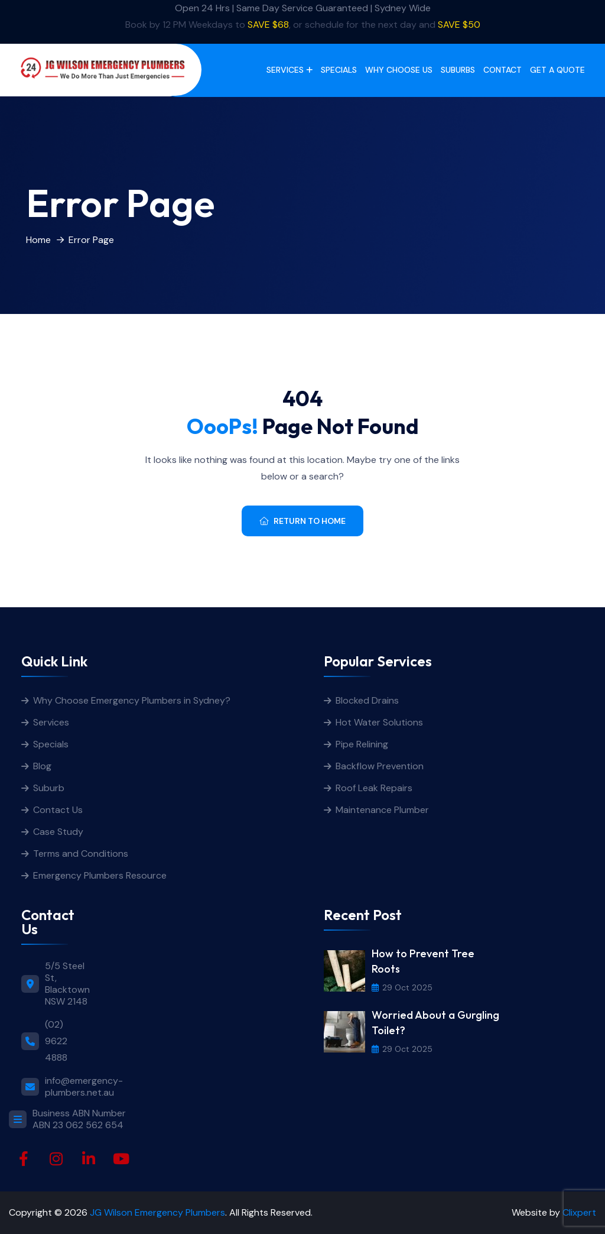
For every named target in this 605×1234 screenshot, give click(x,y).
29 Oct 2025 (402, 987)
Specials (339, 69)
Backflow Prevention (380, 766)
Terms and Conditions (80, 853)
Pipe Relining (362, 744)
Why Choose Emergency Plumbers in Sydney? (133, 700)
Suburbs (458, 69)
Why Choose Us (398, 69)
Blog (42, 766)
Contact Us (58, 810)
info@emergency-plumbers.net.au (84, 1087)
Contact (502, 69)
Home (38, 240)
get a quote (557, 69)
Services (285, 69)
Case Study (58, 831)
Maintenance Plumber (382, 810)
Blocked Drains (367, 700)
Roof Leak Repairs (374, 788)
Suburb (48, 788)
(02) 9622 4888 (56, 1041)
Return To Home (302, 521)
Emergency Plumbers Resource (100, 875)
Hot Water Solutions (379, 722)
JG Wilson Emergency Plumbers (157, 1212)
